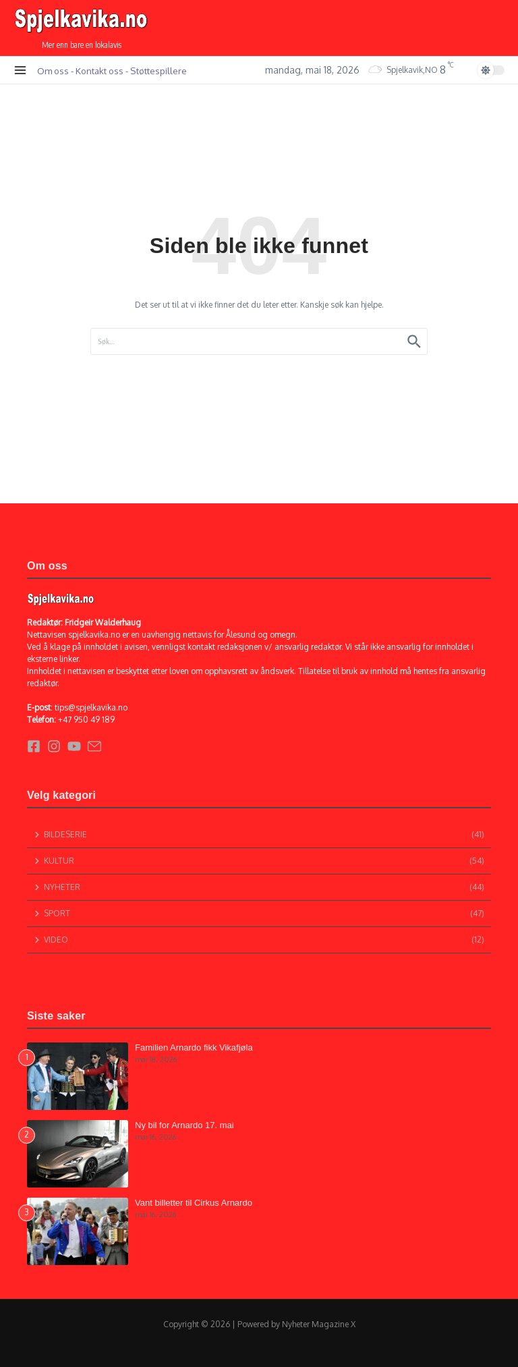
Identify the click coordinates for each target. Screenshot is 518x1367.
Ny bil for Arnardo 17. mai (184, 1125)
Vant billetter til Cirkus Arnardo (193, 1203)
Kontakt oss (99, 70)
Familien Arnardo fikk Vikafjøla (194, 1047)
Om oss (53, 70)
